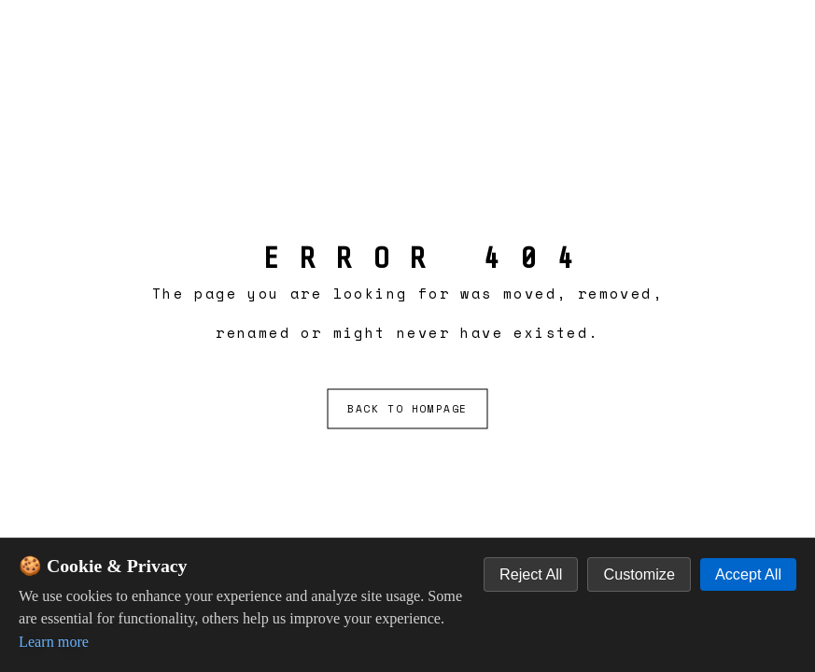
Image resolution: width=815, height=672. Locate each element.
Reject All (530, 574)
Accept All (748, 574)
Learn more (54, 642)
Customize (638, 574)
